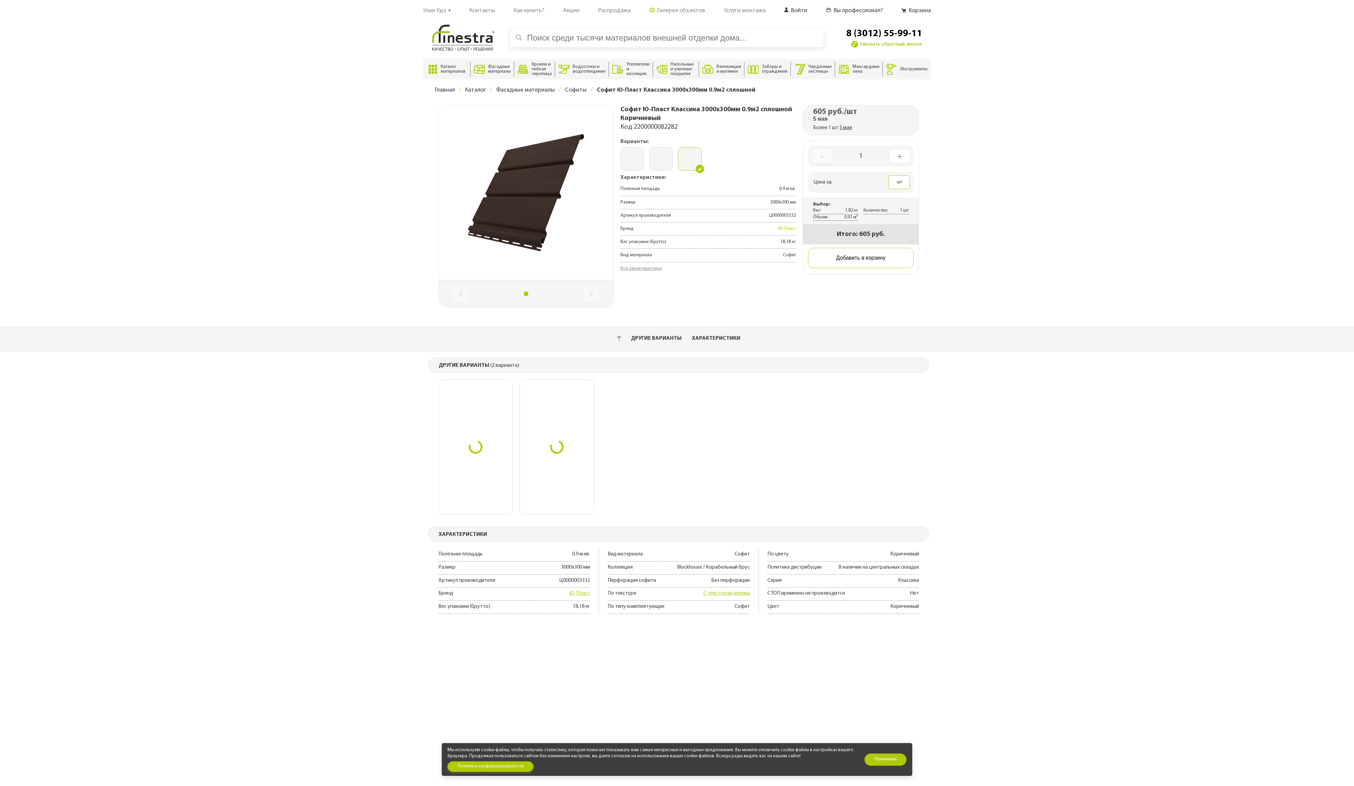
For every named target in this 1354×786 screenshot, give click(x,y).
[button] (526, 293)
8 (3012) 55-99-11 (884, 34)
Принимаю (885, 759)
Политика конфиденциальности (490, 766)
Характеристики (716, 338)
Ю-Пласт (787, 228)
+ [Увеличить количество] (899, 156)
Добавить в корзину (861, 258)
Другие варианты (656, 338)
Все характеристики (641, 268)
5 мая (845, 127)
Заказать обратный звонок (886, 44)
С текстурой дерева (726, 593)
